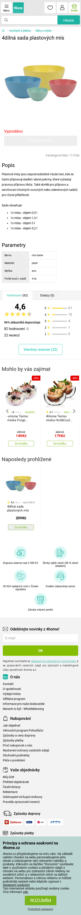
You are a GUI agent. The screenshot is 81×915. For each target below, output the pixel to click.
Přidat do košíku (40, 140)
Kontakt (8, 684)
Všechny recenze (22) (40, 349)
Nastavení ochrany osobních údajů (26, 750)
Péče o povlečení (14, 760)
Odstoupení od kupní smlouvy (22, 797)
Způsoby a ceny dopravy (19, 735)
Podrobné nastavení (40, 909)
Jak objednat (11, 725)
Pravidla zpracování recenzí (21, 802)
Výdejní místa (12, 694)
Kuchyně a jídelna (20, 30)
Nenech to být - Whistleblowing (23, 709)
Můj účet (8, 777)
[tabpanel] (40, 82)
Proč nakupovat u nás (17, 745)
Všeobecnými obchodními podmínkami (53, 661)
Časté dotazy (12, 787)
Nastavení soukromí (16, 885)
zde (25, 892)
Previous (7, 411)
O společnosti (12, 689)
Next (73, 411)
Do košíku (21, 443)
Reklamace (10, 792)
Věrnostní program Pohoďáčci (23, 730)
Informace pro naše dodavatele (23, 704)
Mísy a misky (44, 30)
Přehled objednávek (16, 782)
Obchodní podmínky (16, 755)
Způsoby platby (13, 740)
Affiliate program (14, 699)
